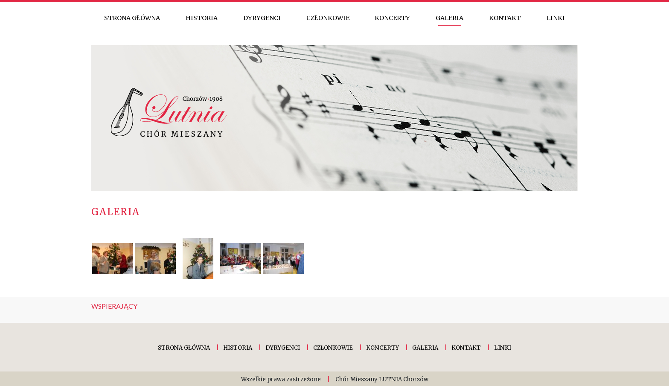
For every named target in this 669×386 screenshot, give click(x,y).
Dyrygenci (262, 18)
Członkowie (327, 18)
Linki (556, 18)
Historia (202, 18)
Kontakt (505, 18)
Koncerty (392, 18)
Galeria (449, 18)
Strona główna (132, 18)
